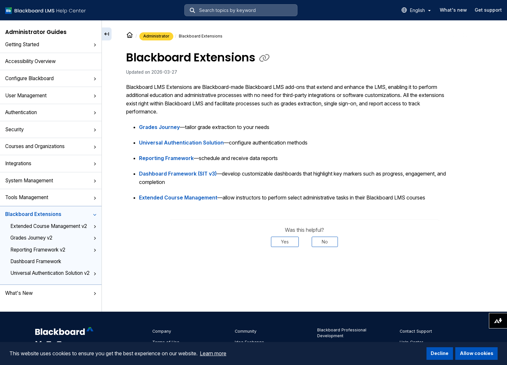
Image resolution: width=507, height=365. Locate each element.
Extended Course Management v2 (53, 226)
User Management (50, 95)
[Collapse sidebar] (107, 33)
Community (245, 331)
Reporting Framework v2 (53, 250)
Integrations (50, 163)
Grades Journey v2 (53, 238)
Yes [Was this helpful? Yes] (285, 241)
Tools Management (50, 197)
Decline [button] (439, 353)
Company (161, 331)
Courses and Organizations (50, 146)
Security (50, 129)
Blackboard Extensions (50, 214)
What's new (453, 10)
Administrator (156, 36)
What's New (50, 293)
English (420, 10)
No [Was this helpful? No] (325, 241)
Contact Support (416, 331)
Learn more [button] (213, 353)
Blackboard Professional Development (341, 332)
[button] (94, 45)
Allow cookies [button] (476, 353)
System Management (50, 180)
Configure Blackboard (50, 78)
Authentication (50, 112)
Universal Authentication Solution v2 (53, 273)
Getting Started (50, 44)
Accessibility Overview (30, 61)
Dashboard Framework (35, 261)
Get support (488, 10)
